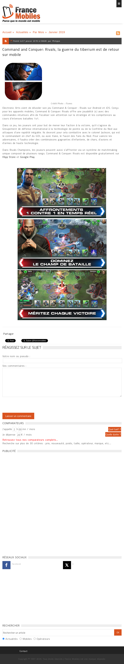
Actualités (22, 32)
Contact (23, 651)
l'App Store (9, 157)
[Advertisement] (26, 503)
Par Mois (38, 32)
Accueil (6, 32)
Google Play (27, 157)
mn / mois (28, 429)
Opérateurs (43, 639)
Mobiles (27, 639)
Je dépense (9, 434)
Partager (8, 334)
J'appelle (7, 429)
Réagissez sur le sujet (21, 347)
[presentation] (29, 404)
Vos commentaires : (14, 365)
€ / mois (26, 434)
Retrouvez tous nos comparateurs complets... (30, 440)
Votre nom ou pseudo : (16, 356)
